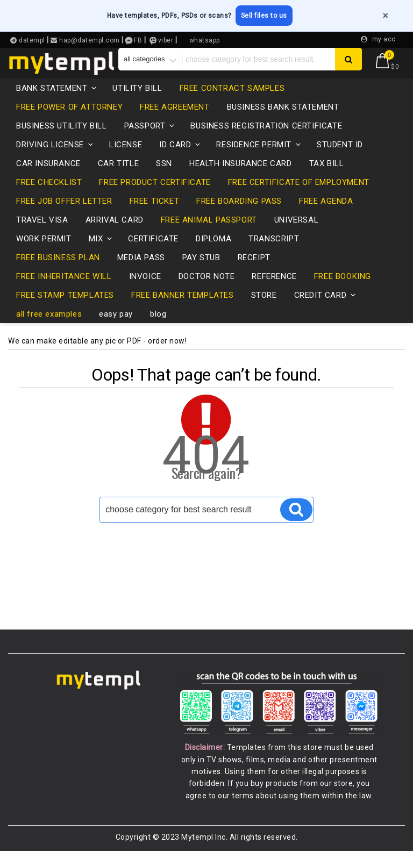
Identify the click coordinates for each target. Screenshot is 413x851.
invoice (145, 276)
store (264, 295)
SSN (164, 163)
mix (101, 239)
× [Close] (385, 15)
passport (150, 126)
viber (166, 40)
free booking (342, 276)
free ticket (155, 201)
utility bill (137, 88)
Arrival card (115, 220)
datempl (31, 40)
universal (296, 220)
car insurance (48, 163)
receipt (254, 257)
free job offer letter (64, 201)
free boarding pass (239, 201)
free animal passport (209, 220)
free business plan (58, 257)
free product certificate (154, 182)
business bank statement (283, 107)
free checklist (49, 182)
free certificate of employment (298, 182)
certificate (153, 239)
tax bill (326, 163)
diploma (213, 239)
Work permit (44, 239)
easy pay (116, 314)
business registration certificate (266, 126)
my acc (384, 39)
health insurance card (240, 163)
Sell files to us (264, 15)
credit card (326, 295)
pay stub (201, 257)
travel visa (42, 220)
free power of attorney (69, 107)
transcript (273, 239)
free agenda (326, 201)
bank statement (57, 88)
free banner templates (182, 295)
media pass (141, 257)
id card (180, 144)
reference (274, 276)
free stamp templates (65, 295)
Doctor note (207, 276)
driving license (55, 144)
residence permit (259, 144)
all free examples (49, 314)
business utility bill (61, 126)
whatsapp (204, 40)
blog (158, 314)
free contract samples (232, 88)
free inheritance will (64, 276)
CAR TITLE (118, 163)
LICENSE (125, 144)
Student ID (340, 144)
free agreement (174, 107)
